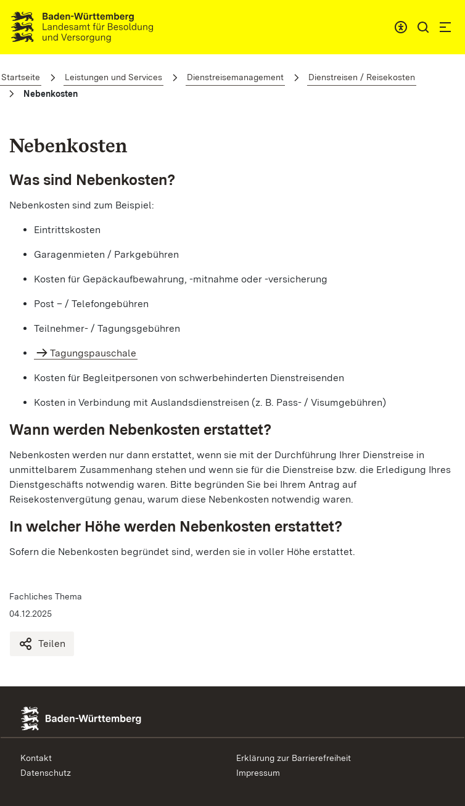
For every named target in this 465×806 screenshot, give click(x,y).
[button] (423, 27)
